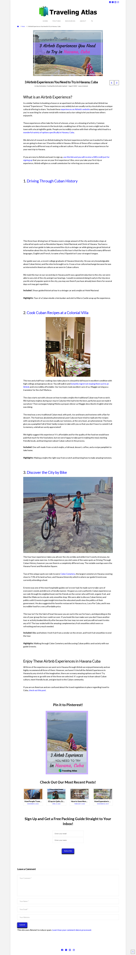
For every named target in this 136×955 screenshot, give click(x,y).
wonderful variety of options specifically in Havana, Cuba (48, 132)
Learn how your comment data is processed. (72, 930)
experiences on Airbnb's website (75, 109)
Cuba (37, 86)
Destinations (42, 86)
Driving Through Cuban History (52, 181)
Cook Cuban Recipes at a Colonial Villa (57, 312)
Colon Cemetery (67, 574)
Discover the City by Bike (47, 472)
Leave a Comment (83, 86)
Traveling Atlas (51, 86)
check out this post (37, 690)
